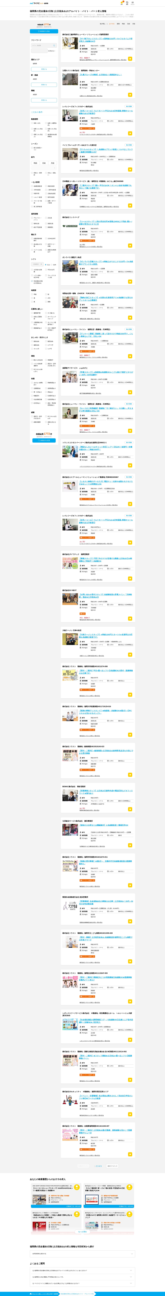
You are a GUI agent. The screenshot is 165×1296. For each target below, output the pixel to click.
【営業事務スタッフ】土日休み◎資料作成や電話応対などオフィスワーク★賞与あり (106, 792)
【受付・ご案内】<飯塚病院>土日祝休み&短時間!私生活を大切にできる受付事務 (106, 752)
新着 (118, 24)
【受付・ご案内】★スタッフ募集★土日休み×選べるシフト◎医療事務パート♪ (105, 1057)
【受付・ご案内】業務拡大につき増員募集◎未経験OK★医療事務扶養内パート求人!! (105, 978)
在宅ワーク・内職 (52, 245)
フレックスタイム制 (52, 276)
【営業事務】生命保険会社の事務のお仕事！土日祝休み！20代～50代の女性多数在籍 (106, 902)
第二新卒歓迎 (38, 206)
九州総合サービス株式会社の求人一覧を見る (92, 846)
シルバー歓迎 (38, 197)
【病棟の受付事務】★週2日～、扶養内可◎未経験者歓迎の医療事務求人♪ (105, 862)
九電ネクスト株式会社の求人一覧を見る (91, 96)
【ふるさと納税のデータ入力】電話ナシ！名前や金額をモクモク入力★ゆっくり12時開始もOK (106, 483)
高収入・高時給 (38, 174)
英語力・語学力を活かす (38, 417)
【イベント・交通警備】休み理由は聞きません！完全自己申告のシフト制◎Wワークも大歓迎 (106, 1097)
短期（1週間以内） (52, 124)
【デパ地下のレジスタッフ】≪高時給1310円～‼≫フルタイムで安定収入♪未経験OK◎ (105, 40)
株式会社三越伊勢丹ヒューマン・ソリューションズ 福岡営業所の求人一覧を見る (103, 60)
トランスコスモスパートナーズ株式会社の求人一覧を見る (96, 466)
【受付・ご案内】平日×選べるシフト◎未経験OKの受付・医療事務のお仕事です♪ (106, 672)
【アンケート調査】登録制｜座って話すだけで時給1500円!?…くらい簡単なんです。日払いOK (106, 335)
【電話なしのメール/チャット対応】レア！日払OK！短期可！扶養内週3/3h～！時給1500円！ (105, 448)
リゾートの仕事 (38, 251)
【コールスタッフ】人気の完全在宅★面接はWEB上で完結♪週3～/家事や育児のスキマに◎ (105, 223)
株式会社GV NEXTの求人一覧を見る (90, 619)
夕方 (49, 298)
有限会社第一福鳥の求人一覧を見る (90, 318)
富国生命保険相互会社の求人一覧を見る (91, 922)
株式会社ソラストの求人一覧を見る (90, 696)
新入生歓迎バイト (38, 149)
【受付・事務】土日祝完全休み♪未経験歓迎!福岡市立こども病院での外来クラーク (105, 938)
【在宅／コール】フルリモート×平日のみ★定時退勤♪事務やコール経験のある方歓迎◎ (106, 112)
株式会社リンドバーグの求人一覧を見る (91, 246)
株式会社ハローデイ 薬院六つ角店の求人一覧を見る (95, 282)
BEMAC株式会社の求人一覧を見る (89, 810)
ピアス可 (50, 345)
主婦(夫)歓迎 (51, 193)
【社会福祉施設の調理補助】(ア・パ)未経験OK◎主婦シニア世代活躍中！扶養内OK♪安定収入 (106, 1021)
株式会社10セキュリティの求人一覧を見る (92, 1115)
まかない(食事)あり (38, 383)
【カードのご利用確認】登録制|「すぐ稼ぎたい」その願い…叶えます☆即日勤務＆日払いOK (106, 409)
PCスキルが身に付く (38, 370)
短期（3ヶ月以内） (52, 130)
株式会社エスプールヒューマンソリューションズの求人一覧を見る (99, 505)
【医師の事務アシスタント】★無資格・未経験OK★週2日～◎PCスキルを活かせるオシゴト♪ (105, 712)
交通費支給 (37, 388)
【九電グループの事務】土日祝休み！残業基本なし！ (100, 75)
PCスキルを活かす (52, 417)
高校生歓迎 (51, 186)
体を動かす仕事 (38, 245)
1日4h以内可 (51, 238)
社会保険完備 (38, 399)
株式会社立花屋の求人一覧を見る (89, 170)
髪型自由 (50, 341)
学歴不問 (36, 193)
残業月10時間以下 (52, 251)
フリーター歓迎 (38, 202)
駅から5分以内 (38, 360)
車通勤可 (50, 360)
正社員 (50, 218)
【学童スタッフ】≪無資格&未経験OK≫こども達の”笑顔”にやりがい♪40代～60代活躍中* (106, 373)
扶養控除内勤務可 (38, 239)
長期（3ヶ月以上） (38, 135)
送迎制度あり (52, 388)
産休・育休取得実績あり (52, 404)
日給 (44, 163)
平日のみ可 (51, 269)
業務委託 (50, 227)
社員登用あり (52, 399)
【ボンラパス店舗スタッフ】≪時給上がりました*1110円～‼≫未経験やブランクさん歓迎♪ (106, 263)
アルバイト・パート (38, 219)
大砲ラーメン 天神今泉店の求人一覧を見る (92, 655)
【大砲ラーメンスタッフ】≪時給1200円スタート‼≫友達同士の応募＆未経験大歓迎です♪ (105, 636)
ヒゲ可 (50, 349)
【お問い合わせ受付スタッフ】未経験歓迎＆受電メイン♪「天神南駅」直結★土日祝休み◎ (105, 596)
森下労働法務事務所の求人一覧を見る (90, 393)
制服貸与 (36, 396)
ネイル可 (36, 349)
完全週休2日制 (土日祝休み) (38, 282)
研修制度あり (52, 382)
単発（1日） (37, 123)
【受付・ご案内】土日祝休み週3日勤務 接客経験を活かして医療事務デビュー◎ (105, 1131)
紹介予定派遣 (38, 227)
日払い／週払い (52, 174)
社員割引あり (52, 396)
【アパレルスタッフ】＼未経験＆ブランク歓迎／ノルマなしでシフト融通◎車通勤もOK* (106, 150)
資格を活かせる (52, 423)
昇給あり (50, 392)
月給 (52, 163)
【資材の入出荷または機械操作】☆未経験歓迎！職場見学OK (103, 825)
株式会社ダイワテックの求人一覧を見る (91, 579)
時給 (35, 163)
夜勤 (49, 302)
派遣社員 (50, 223)
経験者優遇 (37, 422)
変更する (44, 69)
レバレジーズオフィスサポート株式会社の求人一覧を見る (96, 134)
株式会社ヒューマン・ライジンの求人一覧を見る (93, 357)
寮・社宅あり (38, 392)
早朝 (35, 294)
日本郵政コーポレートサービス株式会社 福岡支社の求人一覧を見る (99, 206)
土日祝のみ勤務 (38, 270)
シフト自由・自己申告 (38, 276)
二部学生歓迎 (52, 190)
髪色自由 (36, 341)
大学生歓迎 (37, 190)
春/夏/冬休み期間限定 (52, 135)
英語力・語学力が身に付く (52, 364)
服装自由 (36, 345)
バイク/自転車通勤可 (38, 364)
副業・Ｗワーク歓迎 (52, 202)
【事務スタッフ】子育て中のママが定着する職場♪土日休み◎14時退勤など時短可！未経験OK (105, 560)
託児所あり (37, 403)
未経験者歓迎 (38, 186)
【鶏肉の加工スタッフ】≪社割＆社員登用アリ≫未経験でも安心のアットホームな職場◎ (106, 299)
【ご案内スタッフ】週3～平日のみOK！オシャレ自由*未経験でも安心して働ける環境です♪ (105, 187)
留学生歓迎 (51, 197)
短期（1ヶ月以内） (38, 130)
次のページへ (112, 1166)
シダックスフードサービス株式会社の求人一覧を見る (95, 1041)
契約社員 (36, 223)
